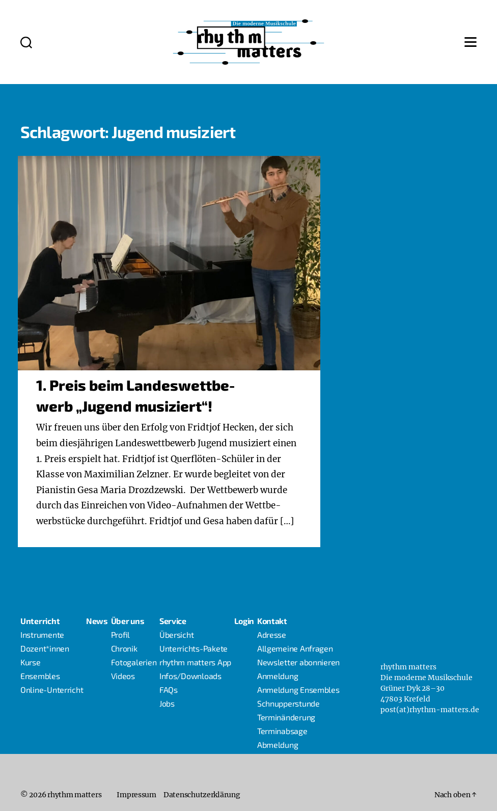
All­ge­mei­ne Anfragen (295, 648)
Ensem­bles (40, 676)
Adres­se (271, 634)
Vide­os (123, 676)
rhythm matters (74, 794)
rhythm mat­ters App (195, 662)
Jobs (167, 703)
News (97, 621)
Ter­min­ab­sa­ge (282, 731)
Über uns (128, 621)
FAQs (168, 689)
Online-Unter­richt (51, 689)
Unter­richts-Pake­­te (193, 648)
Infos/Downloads (190, 676)
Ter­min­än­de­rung (286, 717)
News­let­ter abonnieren (298, 662)
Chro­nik (124, 648)
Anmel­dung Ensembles (298, 689)
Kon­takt (272, 621)
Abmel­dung (277, 744)
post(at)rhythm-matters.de (429, 709)
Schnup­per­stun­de (288, 703)
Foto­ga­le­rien (134, 662)
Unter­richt (40, 621)
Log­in (244, 621)
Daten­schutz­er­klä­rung (201, 794)
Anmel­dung (277, 676)
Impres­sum (136, 794)
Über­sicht (176, 634)
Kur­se (30, 662)
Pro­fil (120, 634)
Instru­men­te (42, 634)
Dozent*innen (44, 648)
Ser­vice (172, 621)
